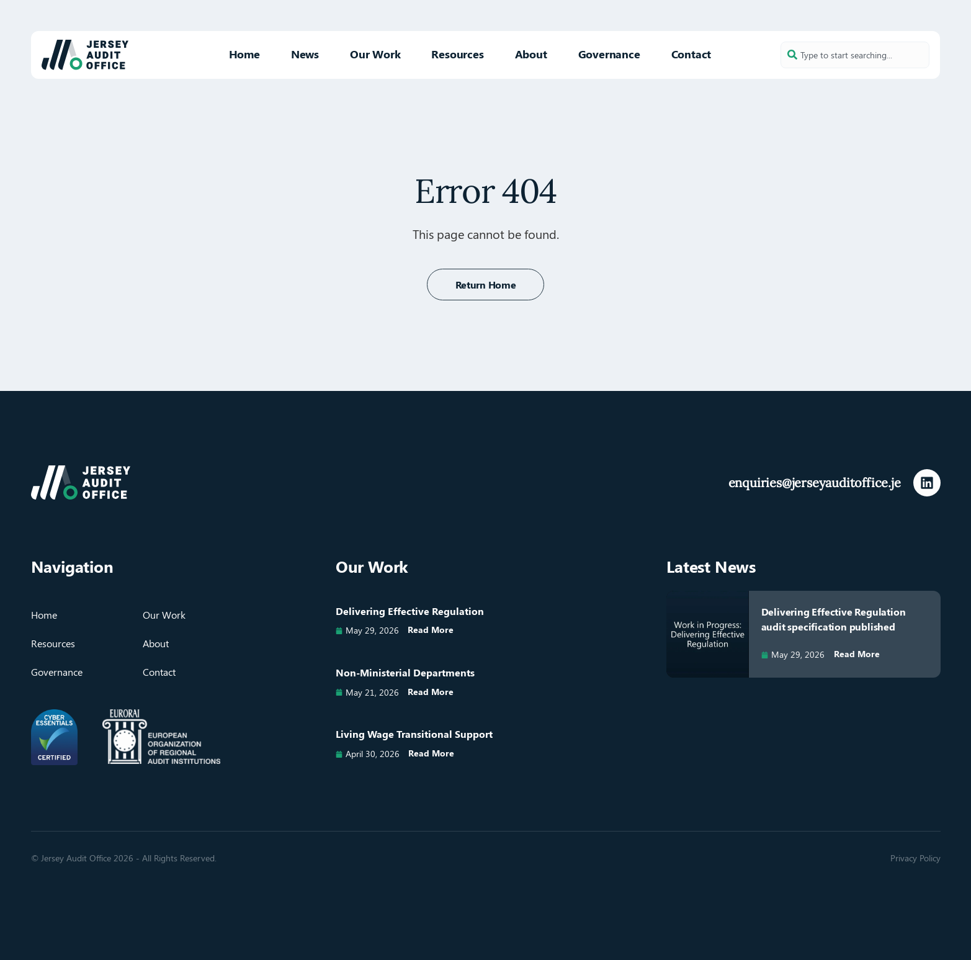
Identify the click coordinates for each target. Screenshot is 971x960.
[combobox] (855, 55)
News (305, 54)
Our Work (375, 54)
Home (244, 54)
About (531, 54)
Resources (457, 54)
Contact (691, 54)
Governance (609, 54)
